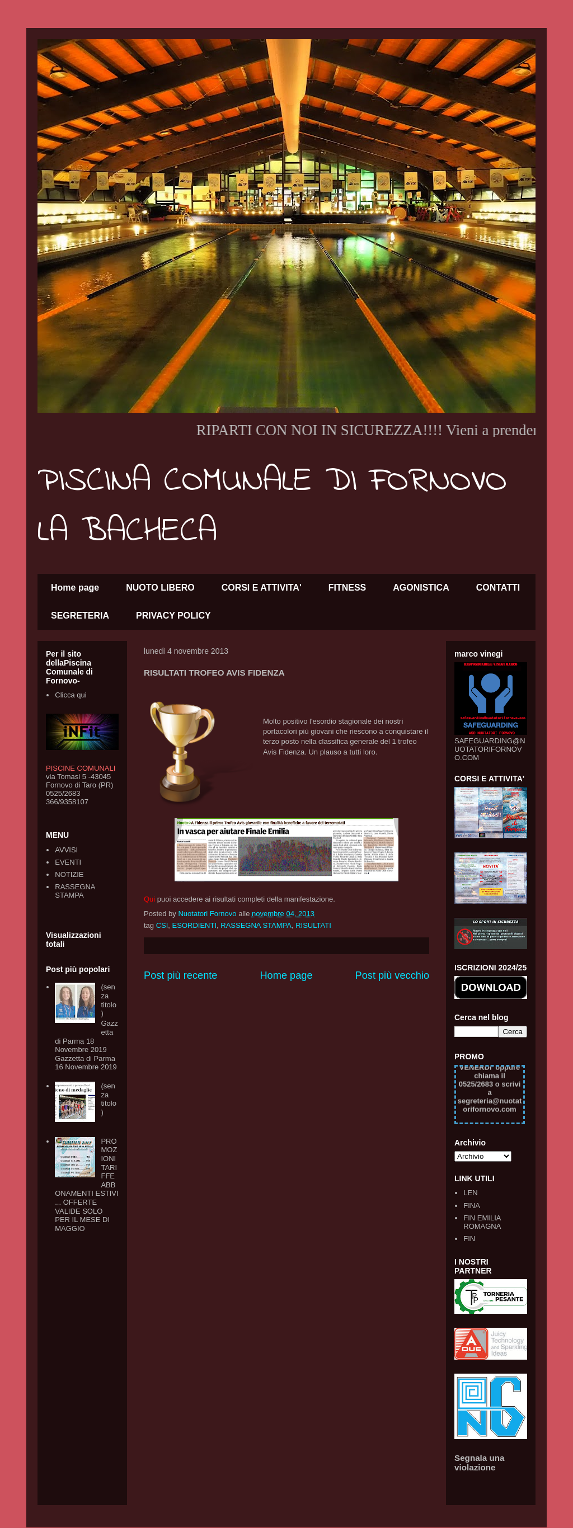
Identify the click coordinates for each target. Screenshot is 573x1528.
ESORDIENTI (194, 925)
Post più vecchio (392, 975)
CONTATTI (498, 587)
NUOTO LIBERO (160, 587)
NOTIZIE (69, 874)
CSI (162, 925)
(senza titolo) (108, 1000)
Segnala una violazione (479, 1462)
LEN (470, 1193)
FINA (471, 1205)
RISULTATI (313, 925)
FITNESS (347, 587)
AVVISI (66, 850)
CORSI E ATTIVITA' (262, 587)
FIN (469, 1238)
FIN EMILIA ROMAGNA (482, 1222)
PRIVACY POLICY (173, 615)
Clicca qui (70, 695)
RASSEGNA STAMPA (256, 925)
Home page (75, 587)
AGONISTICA (421, 587)
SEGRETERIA (80, 615)
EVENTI (68, 862)
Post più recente (180, 975)
